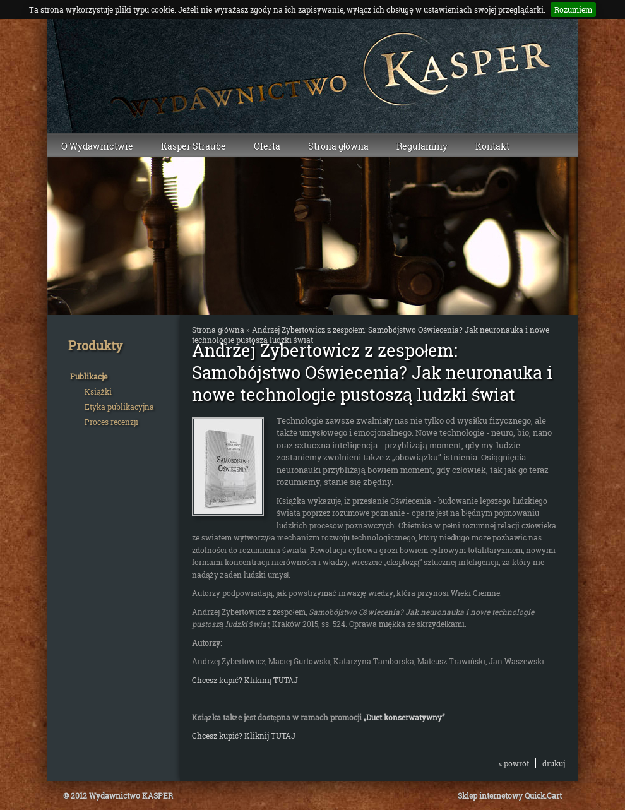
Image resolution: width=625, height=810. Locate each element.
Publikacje (88, 376)
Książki (98, 391)
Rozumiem (573, 9)
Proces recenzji (111, 422)
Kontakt (492, 146)
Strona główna (338, 146)
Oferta (267, 146)
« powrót (514, 763)
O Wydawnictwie (97, 146)
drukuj (553, 763)
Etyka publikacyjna (119, 407)
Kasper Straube (193, 146)
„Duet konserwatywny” (404, 717)
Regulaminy (422, 146)
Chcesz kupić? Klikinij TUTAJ (245, 680)
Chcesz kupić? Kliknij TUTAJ (243, 735)
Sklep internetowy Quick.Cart (510, 795)
